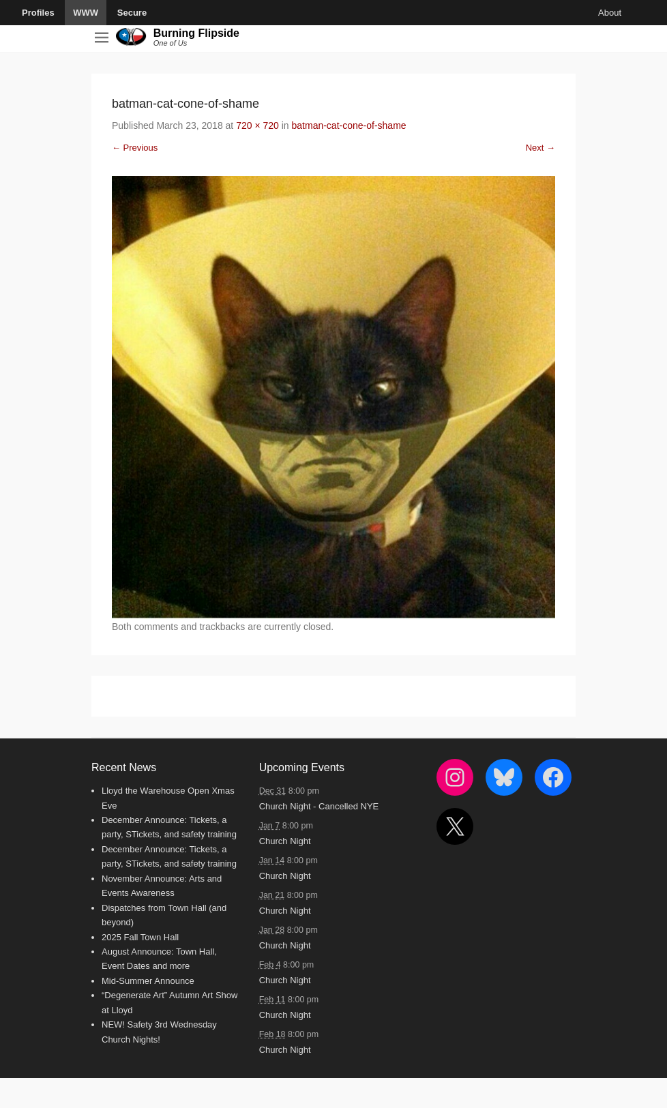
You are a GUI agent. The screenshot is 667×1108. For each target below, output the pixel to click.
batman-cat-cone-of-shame (349, 125)
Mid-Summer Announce (148, 981)
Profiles (38, 13)
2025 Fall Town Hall (140, 937)
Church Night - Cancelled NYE (319, 806)
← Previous (135, 148)
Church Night (285, 841)
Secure (132, 13)
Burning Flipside (196, 33)
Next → (540, 148)
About (609, 13)
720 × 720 (257, 125)
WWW (85, 13)
